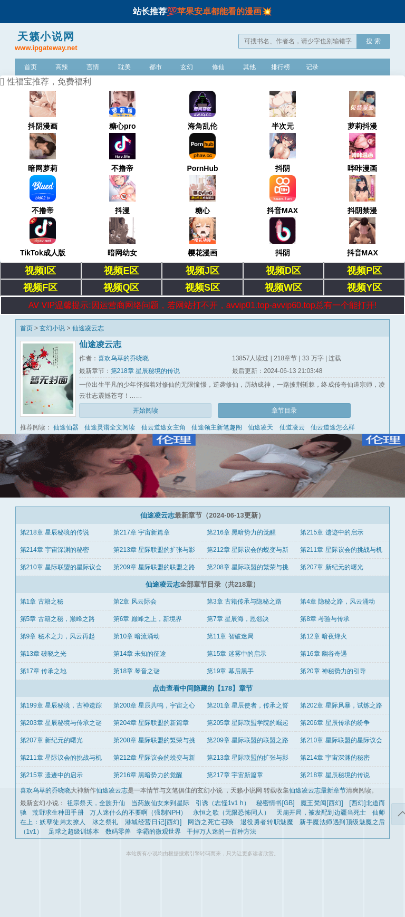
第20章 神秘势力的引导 (333, 671)
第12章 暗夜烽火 (323, 636)
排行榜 (280, 67)
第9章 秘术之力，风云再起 (57, 636)
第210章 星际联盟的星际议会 (61, 567)
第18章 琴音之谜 (136, 671)
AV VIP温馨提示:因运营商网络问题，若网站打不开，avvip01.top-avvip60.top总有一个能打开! (202, 305)
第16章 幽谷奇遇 (323, 653)
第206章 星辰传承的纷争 (334, 723)
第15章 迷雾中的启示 (236, 653)
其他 (249, 67)
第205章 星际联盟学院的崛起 (247, 723)
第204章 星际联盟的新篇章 (151, 723)
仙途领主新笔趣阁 (216, 427)
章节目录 (284, 410)
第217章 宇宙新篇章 (141, 532)
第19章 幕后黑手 (230, 671)
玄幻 (186, 67)
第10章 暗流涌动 (136, 636)
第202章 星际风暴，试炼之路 (341, 705)
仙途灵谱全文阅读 (109, 427)
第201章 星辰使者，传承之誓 (247, 705)
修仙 (218, 67)
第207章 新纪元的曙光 (331, 567)
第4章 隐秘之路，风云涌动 (337, 601)
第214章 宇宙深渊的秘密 (54, 549)
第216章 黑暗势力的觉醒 (241, 532)
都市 (155, 67)
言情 (92, 67)
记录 (312, 67)
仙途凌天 (260, 427)
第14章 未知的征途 (140, 653)
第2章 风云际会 (135, 601)
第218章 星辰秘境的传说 (145, 371)
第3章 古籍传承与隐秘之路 (244, 601)
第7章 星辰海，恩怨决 (238, 619)
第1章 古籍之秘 (41, 601)
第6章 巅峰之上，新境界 (147, 619)
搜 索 (373, 41)
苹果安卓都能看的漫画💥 (224, 11)
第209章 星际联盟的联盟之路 (154, 567)
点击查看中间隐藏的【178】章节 (202, 688)
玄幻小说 (52, 328)
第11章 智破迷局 (230, 636)
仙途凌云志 (88, 328)
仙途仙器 (66, 427)
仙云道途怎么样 (333, 427)
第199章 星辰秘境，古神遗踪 (61, 705)
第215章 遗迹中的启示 (331, 532)
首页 (30, 67)
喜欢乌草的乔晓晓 (123, 358)
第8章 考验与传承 (325, 619)
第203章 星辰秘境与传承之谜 (61, 723)
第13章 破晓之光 (43, 653)
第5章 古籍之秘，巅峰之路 (57, 619)
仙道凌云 (292, 427)
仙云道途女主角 (163, 427)
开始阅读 (145, 410)
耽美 (124, 67)
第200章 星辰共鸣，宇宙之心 (154, 705)
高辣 (61, 67)
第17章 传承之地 (43, 671)
